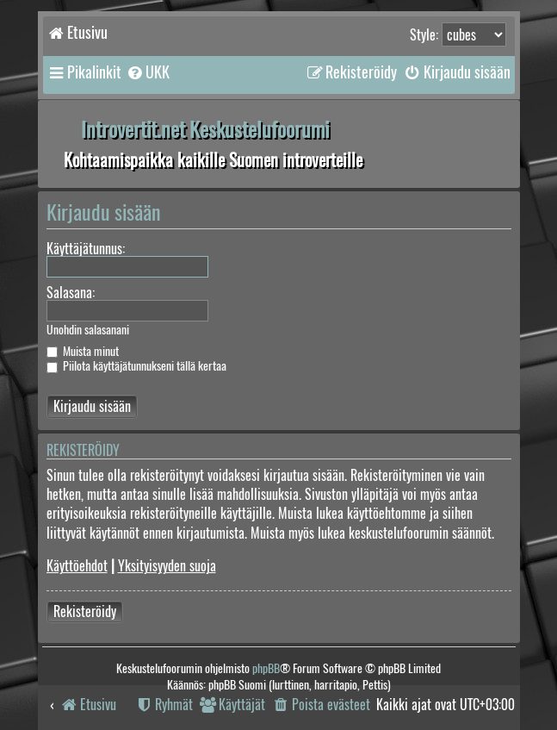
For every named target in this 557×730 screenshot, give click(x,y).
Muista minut (82, 351)
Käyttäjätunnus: (85, 249)
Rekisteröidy (84, 611)
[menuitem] (148, 72)
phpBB (266, 668)
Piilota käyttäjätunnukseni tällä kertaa (136, 366)
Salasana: (70, 293)
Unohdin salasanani (87, 330)
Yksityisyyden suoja (167, 566)
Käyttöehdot (77, 566)
